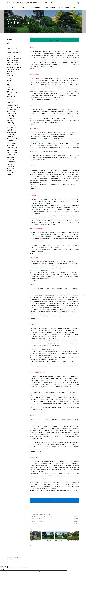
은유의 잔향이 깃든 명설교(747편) (14, 66)
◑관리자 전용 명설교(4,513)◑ (14, 58)
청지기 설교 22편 (11, 123)
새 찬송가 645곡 (11, 96)
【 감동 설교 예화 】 (54, 40)
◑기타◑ (33, 514)
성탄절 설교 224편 (11, 161)
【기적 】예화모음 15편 (36, 523)
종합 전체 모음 (39, 514)
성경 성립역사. (10, 85)
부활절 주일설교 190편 (12, 147)
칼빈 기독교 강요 (11, 91)
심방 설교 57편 (10, 122)
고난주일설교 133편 (11, 143)
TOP (78, 558)
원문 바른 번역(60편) (11, 75)
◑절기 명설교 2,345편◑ (13, 138)
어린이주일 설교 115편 (12, 150)
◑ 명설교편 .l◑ (11, 102)
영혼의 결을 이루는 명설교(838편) (14, 67)
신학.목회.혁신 (10, 172)
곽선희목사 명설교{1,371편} (13, 104)
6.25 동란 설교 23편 (11, 127)
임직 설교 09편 (10, 120)
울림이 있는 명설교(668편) (12, 60)
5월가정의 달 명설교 (11, 149)
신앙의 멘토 (10, 78)
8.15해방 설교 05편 (11, 129)
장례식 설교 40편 (11, 134)
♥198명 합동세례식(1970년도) (12, 48)
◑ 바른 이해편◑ (11, 71)
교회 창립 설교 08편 (11, 113)
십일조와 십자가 (11, 73)
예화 (74, 7)
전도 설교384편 (10, 115)
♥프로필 (8, 50)
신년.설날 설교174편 (11, 140)
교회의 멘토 (10, 77)
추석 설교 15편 (10, 156)
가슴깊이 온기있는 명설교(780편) (14, 69)
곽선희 (13, 7)
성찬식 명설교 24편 (11, 118)
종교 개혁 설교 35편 (11, 132)
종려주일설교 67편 (11, 145)
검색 (75, 3)
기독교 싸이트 (10, 94)
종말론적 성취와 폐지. (12, 92)
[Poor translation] (3, 569)
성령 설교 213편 (11, 154)
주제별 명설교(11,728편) (12, 105)
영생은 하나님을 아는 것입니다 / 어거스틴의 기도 (40, 516)
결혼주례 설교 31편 (11, 130)
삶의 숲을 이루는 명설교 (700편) (13, 64)
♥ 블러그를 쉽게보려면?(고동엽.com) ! (14, 52)
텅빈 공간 (10, 174)
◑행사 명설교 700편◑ (12, 111)
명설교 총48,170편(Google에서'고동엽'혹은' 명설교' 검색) (30, 3)
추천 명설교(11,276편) (12, 109)
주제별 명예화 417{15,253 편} (13, 107)
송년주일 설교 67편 (11, 166)
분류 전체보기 (11, 56)
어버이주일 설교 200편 (12, 152)
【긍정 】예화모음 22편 (36, 518)
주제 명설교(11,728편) (64, 7)
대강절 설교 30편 (11, 159)
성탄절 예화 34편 (11, 163)
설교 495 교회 (10, 98)
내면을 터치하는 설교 (36, 7)
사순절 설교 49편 (11, 142)
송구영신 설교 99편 (11, 164)
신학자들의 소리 (11, 89)
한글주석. (9, 84)
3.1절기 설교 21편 (11, 125)
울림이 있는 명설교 (23, 7)
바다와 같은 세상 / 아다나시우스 (37, 521)
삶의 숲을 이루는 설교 (50, 7)
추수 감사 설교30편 (11, 157)
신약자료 (9, 87)
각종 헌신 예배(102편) (12, 136)
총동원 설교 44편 (11, 116)
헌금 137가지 (10, 99)
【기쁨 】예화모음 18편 (36, 520)
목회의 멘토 (10, 80)
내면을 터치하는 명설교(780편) (13, 62)
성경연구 (9, 82)
